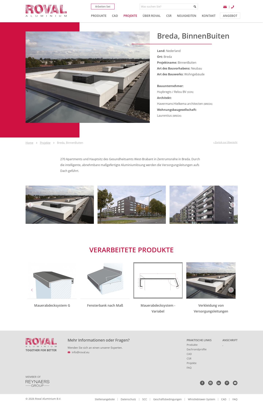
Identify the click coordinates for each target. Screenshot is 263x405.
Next (233, 205)
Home (29, 142)
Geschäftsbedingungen (167, 399)
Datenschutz (128, 399)
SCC (144, 399)
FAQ (189, 367)
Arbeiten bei (102, 6)
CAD (189, 354)
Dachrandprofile (197, 349)
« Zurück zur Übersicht (225, 142)
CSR (189, 358)
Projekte (45, 142)
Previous (30, 205)
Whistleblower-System (201, 399)
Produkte (192, 344)
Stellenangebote (105, 399)
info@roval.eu (80, 352)
